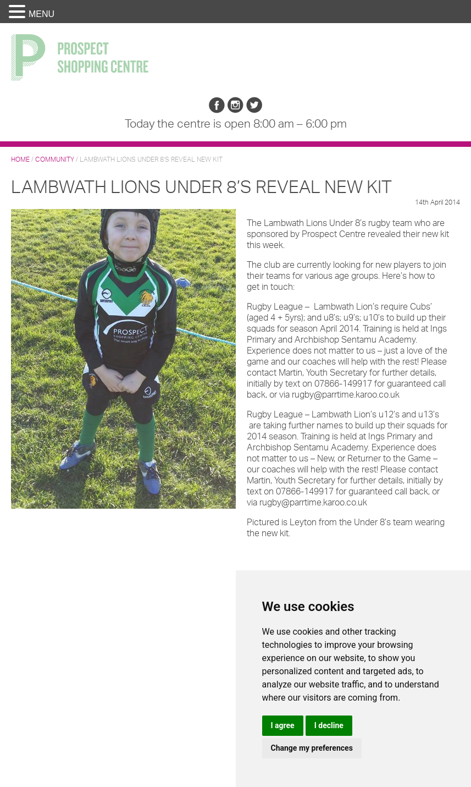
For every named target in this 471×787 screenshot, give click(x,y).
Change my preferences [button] (312, 748)
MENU (41, 14)
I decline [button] (328, 725)
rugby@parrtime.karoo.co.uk (346, 394)
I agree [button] (283, 725)
